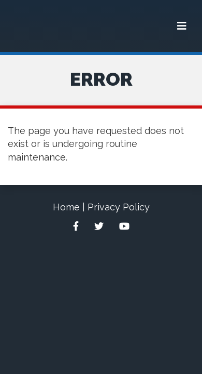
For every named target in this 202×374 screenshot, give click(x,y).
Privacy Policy (119, 207)
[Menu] (182, 26)
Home (66, 207)
